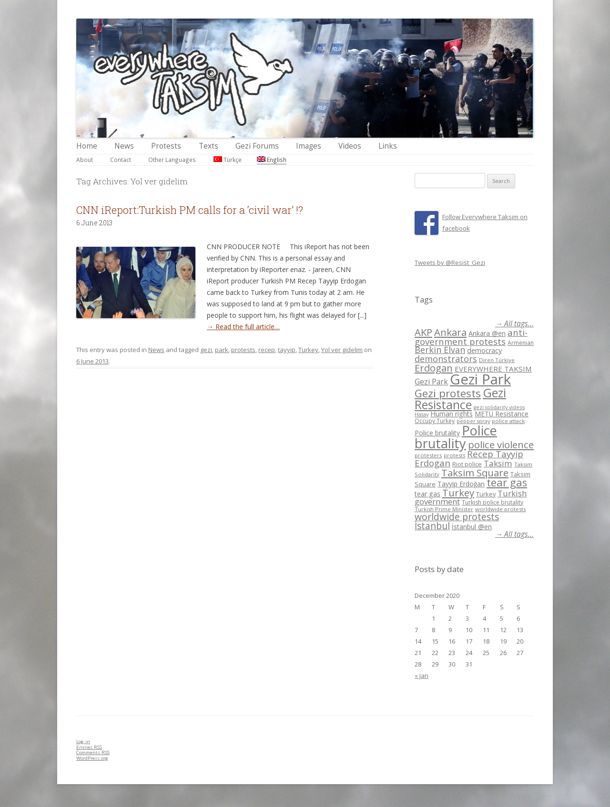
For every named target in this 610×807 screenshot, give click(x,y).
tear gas (507, 482)
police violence (501, 444)
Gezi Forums (257, 146)
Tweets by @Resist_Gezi (450, 262)
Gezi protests (448, 393)
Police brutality (437, 432)
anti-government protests (471, 336)
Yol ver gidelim (342, 349)
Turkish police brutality (492, 502)
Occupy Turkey (435, 421)
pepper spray (473, 421)
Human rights (451, 413)
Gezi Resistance (460, 398)
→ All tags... (514, 324)
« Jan (421, 675)
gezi (206, 349)
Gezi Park (431, 381)
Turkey (308, 349)
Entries (89, 747)
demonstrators (446, 358)
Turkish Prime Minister (444, 509)
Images (308, 146)
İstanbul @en (472, 526)
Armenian (521, 343)
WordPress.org (92, 758)
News (124, 146)
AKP (423, 332)
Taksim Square (474, 472)
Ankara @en (487, 333)
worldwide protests (500, 509)
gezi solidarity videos (499, 407)
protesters (428, 455)
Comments (93, 752)
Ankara (450, 332)
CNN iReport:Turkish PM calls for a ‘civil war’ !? (189, 210)
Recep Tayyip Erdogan (469, 458)
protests (243, 349)
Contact (120, 159)
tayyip (286, 349)
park (221, 349)
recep (266, 349)
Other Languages (172, 159)
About (84, 159)
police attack (508, 420)
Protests (166, 146)
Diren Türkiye (497, 359)
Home (86, 146)
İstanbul (432, 526)
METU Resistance (502, 413)
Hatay (421, 414)
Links (387, 146)
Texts (208, 146)
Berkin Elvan (440, 349)
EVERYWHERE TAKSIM (493, 368)
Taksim (498, 463)
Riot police (467, 464)
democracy (484, 350)
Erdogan (434, 367)
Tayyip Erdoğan (461, 483)
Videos (349, 146)
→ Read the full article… (243, 326)
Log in (83, 741)
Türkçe (228, 159)
